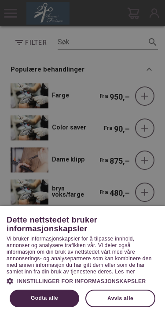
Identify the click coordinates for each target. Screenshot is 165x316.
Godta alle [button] (44, 298)
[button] (82, 280)
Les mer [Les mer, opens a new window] (125, 272)
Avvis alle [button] (120, 298)
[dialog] (82, 158)
